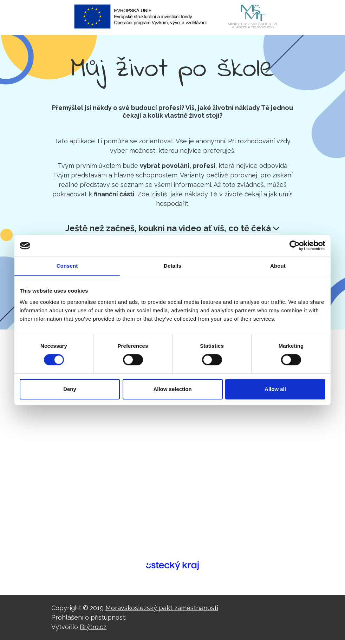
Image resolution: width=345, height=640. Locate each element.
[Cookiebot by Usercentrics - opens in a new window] (294, 245)
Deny (69, 389)
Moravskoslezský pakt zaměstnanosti (161, 608)
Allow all (275, 389)
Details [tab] (172, 266)
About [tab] (278, 266)
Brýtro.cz (93, 627)
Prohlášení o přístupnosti (88, 617)
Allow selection (172, 389)
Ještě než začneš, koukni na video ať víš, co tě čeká (172, 228)
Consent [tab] (67, 266)
